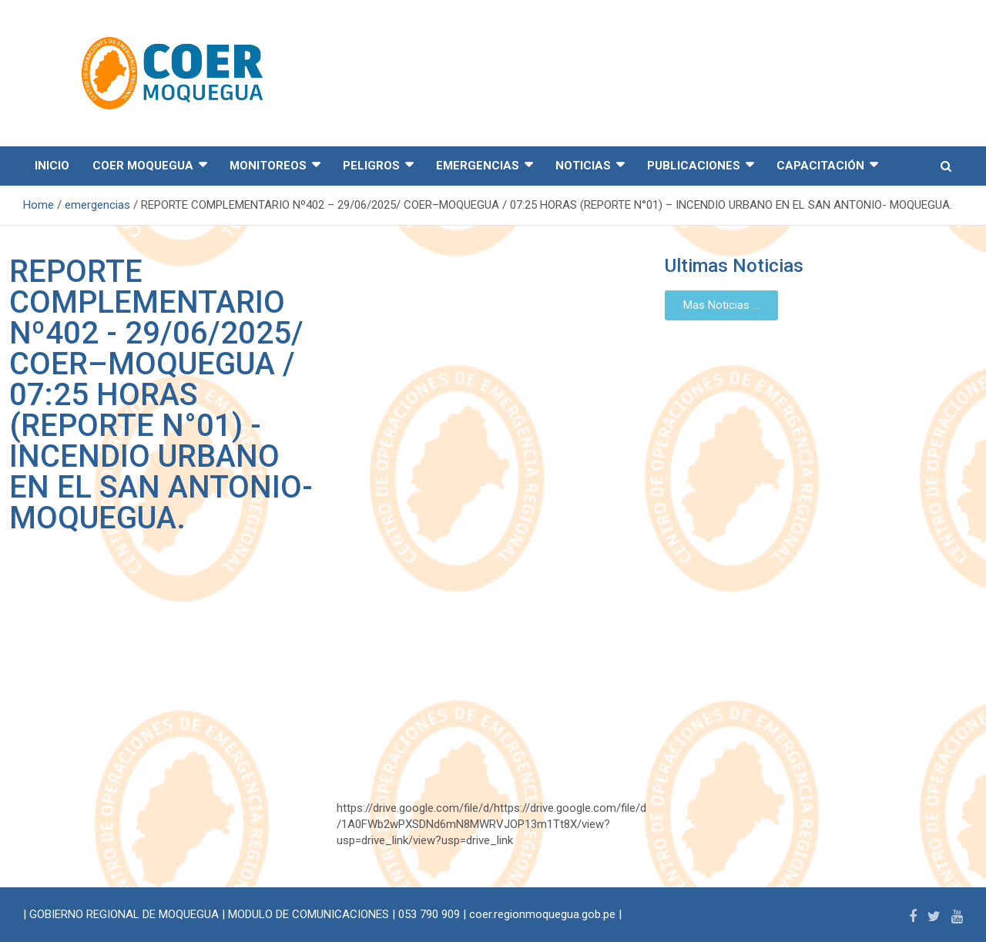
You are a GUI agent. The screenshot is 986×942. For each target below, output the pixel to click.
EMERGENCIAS (477, 166)
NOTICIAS (583, 166)
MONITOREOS (268, 166)
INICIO (52, 166)
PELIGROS (371, 166)
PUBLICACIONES (693, 166)
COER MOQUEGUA (142, 166)
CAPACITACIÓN (820, 166)
